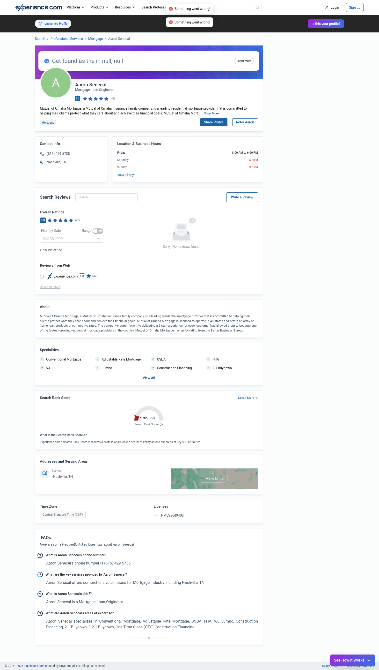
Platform (76, 7)
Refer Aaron (245, 122)
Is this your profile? (326, 24)
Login (332, 7)
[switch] (98, 231)
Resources (125, 7)
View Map (214, 478)
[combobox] (106, 197)
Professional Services (67, 39)
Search (40, 39)
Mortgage (95, 39)
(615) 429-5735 (58, 154)
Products (100, 7)
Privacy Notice (330, 666)
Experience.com (34, 666)
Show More (211, 113)
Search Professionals (159, 7)
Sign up (354, 7)
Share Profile (214, 122)
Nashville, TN (63, 477)
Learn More (244, 61)
